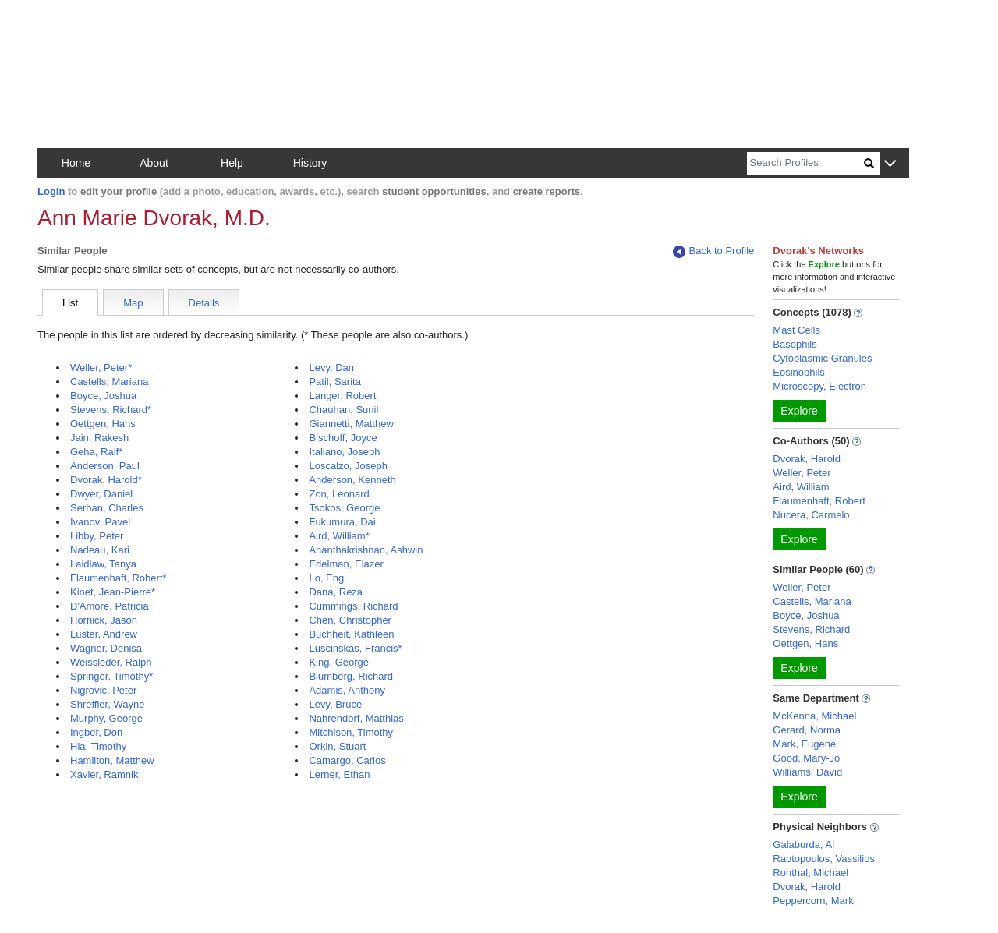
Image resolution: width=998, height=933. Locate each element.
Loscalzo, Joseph (348, 466)
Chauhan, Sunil (343, 409)
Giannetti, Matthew (351, 423)
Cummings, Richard (353, 606)
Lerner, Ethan (339, 774)
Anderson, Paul (105, 466)
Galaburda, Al (803, 844)
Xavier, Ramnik (104, 774)
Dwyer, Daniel (101, 494)
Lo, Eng (326, 578)
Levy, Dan (331, 367)
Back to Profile (713, 251)
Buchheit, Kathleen (351, 634)
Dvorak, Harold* (106, 480)
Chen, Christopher (350, 620)
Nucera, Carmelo (811, 515)
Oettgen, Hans (103, 423)
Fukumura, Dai (342, 522)
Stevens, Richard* (110, 409)
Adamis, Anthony (347, 690)
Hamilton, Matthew (112, 760)
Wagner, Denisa (106, 648)
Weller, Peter (801, 473)
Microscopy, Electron (819, 386)
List (70, 303)
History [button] (310, 163)
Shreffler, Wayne (107, 704)
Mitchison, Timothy (351, 732)
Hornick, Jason (103, 620)
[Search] (805, 163)
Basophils (794, 344)
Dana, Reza (336, 592)
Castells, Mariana (109, 381)
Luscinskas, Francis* (355, 648)
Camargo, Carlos (347, 760)
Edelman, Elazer (346, 564)
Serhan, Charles (106, 508)
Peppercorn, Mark (813, 900)
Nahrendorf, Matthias (356, 718)
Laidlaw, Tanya (103, 564)
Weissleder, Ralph (111, 662)
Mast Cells (796, 330)
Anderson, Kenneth (352, 480)
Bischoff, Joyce (343, 438)
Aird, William (801, 487)
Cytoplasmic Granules (822, 358)
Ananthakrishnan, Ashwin (366, 550)
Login (51, 191)
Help (232, 163)
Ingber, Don (96, 732)
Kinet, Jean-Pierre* (112, 592)
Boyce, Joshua (103, 395)
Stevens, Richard (811, 629)
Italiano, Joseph (344, 452)
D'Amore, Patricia (109, 606)
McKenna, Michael (814, 716)
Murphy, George (106, 718)
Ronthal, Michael (810, 872)
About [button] (154, 163)
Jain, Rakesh (99, 438)
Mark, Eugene (804, 744)
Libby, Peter (96, 536)
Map (133, 303)
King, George (339, 662)
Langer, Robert (342, 395)
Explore (798, 411)
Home (76, 163)
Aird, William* (339, 536)
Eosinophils (799, 372)
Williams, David (807, 772)
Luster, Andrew (103, 634)
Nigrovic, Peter (103, 690)
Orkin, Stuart (337, 746)
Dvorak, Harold (807, 459)
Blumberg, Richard (351, 676)
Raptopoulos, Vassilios (824, 858)
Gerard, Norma (807, 730)
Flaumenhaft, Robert (819, 501)
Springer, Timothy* (111, 676)
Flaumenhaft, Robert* (118, 578)
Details (204, 303)
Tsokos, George (344, 508)
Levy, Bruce (335, 704)
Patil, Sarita (334, 381)
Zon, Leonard (339, 494)
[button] (890, 164)
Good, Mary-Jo (806, 758)
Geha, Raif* (96, 452)
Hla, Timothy (98, 746)
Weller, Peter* (101, 367)
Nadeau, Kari (99, 550)
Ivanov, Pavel (100, 522)
